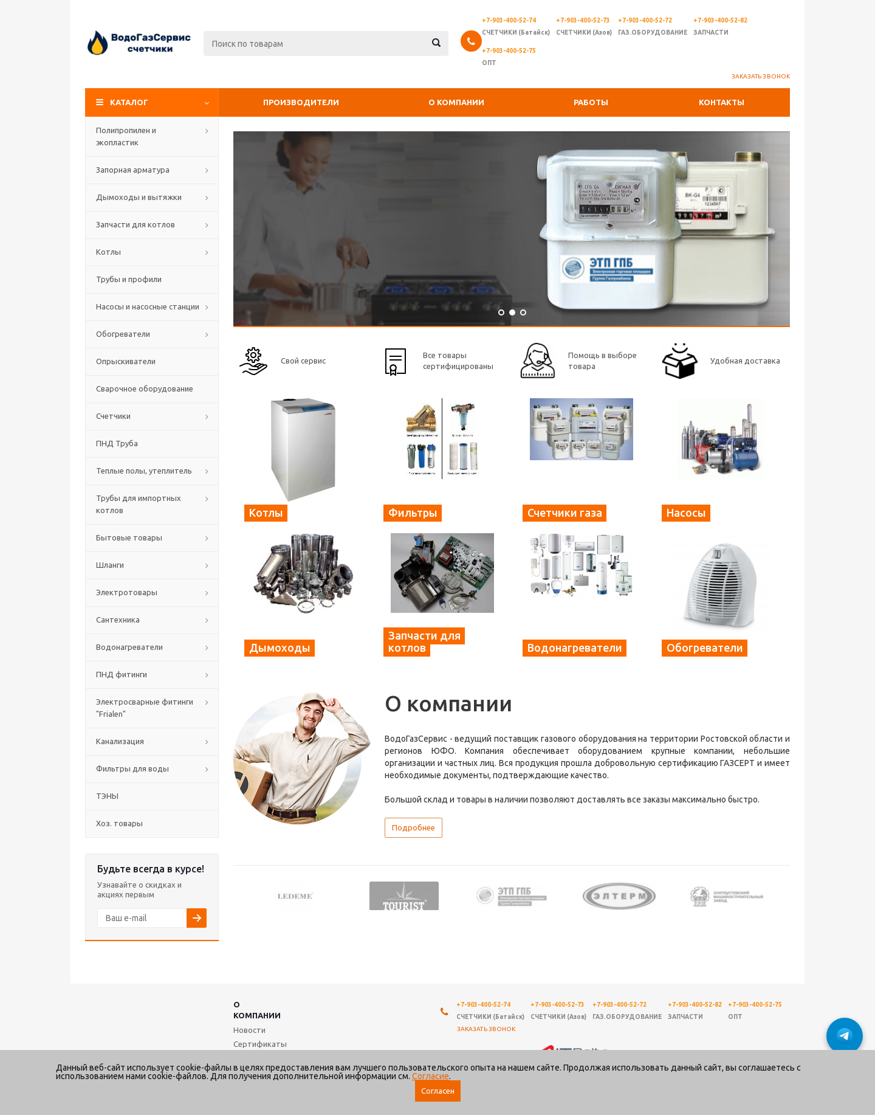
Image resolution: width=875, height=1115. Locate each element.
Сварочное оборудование (144, 388)
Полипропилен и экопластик (126, 136)
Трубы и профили (129, 279)
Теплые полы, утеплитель (144, 470)
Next (781, 895)
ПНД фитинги (121, 674)
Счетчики (113, 416)
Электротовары (126, 592)
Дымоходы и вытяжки (139, 197)
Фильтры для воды (132, 768)
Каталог (129, 102)
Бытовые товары (129, 537)
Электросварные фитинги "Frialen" (144, 707)
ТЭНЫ (107, 796)
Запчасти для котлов (135, 224)
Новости (249, 1030)
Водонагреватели (129, 647)
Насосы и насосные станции (147, 306)
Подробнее (413, 827)
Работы (591, 102)
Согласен (438, 1091)
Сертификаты (260, 1044)
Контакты (721, 102)
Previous (242, 895)
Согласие (430, 1076)
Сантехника (118, 619)
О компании (456, 102)
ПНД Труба (117, 443)
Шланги (110, 565)
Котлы (108, 251)
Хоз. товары (119, 823)
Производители (301, 102)
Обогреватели (123, 334)
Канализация (120, 741)
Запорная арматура (133, 169)
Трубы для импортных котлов (138, 504)
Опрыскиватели (126, 361)
